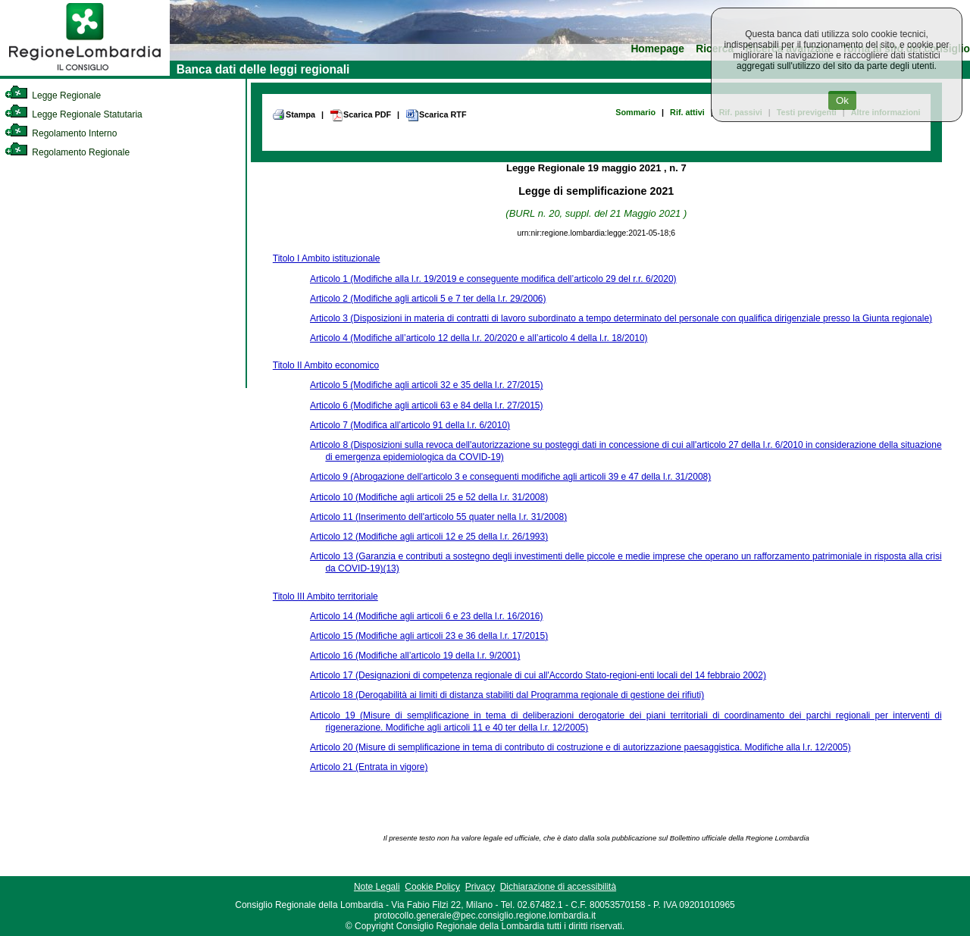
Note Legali (377, 886)
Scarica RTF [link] (435, 115)
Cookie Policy (432, 886)
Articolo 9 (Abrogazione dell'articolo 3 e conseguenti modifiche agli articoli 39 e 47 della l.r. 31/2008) (510, 476)
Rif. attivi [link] (687, 112)
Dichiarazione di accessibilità (558, 886)
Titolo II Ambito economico (326, 365)
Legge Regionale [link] (53, 95)
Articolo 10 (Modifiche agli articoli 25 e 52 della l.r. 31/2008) (429, 497)
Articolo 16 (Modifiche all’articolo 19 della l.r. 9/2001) (415, 655)
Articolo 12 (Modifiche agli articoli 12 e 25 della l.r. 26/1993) (429, 536)
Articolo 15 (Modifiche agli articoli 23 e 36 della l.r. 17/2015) (429, 636)
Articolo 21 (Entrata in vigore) (368, 767)
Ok (842, 100)
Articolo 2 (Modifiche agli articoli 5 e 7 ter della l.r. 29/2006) (428, 298)
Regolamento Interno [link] (61, 133)
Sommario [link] (635, 112)
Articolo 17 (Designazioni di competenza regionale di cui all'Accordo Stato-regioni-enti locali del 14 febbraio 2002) (538, 675)
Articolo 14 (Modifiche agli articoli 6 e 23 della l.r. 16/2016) (426, 616)
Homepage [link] (657, 49)
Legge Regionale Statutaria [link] (73, 114)
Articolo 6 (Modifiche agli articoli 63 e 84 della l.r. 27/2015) (426, 405)
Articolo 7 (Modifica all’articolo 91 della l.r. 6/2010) (410, 425)
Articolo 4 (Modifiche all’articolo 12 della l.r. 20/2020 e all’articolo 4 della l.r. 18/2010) (479, 338)
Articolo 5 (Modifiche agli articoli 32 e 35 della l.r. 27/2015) (426, 385)
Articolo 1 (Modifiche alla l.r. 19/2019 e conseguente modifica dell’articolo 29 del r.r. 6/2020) (493, 279)
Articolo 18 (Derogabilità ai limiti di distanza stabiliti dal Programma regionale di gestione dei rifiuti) (507, 695)
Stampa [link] (293, 114)
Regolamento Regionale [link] (67, 152)
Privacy (480, 886)
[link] (85, 72)
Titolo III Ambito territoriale (325, 596)
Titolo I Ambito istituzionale (326, 258)
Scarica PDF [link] (360, 115)
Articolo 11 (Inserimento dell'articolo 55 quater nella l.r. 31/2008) (438, 517)
